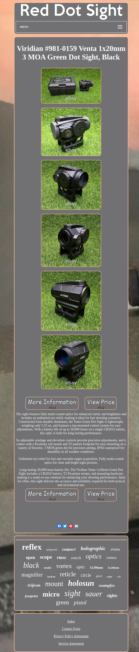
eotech (76, 558)
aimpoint (51, 549)
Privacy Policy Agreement (71, 636)
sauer (93, 593)
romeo (111, 557)
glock (99, 576)
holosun (81, 583)
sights (112, 595)
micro (51, 594)
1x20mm (113, 567)
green (62, 602)
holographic (93, 548)
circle (86, 575)
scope (46, 557)
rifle (119, 576)
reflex (32, 547)
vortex (64, 565)
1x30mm (96, 567)
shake (115, 550)
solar (109, 576)
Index (71, 621)
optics (94, 556)
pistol (80, 602)
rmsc (61, 557)
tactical (51, 576)
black (31, 565)
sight (72, 593)
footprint (31, 596)
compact (69, 550)
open (30, 557)
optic (81, 567)
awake (47, 567)
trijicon (34, 585)
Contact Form (71, 629)
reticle (68, 574)
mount (54, 583)
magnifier (31, 575)
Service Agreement (71, 643)
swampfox (107, 585)
